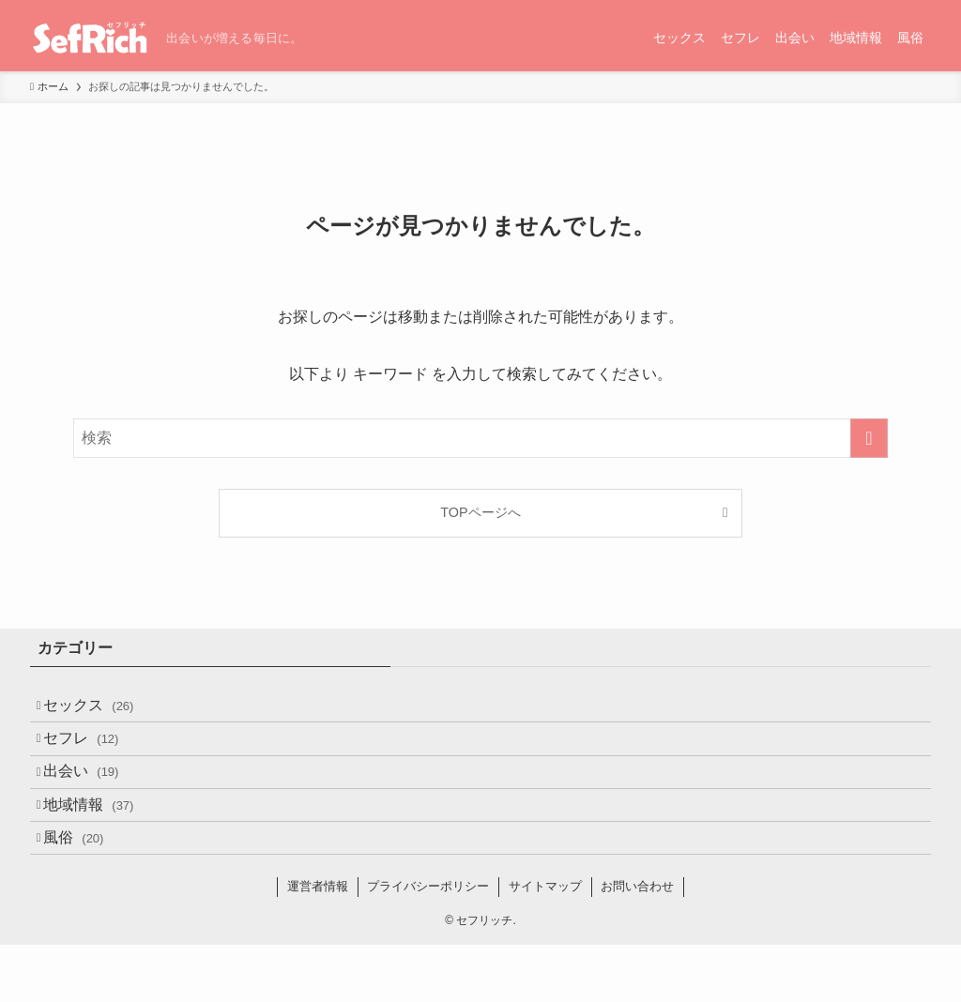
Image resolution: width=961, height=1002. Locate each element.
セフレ (94, 755)
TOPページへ (480, 512)
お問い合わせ (637, 943)
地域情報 (101, 844)
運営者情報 (317, 943)
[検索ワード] (480, 438)
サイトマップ (545, 943)
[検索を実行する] (869, 438)
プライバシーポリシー (428, 943)
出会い (94, 800)
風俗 (86, 889)
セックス (101, 711)
